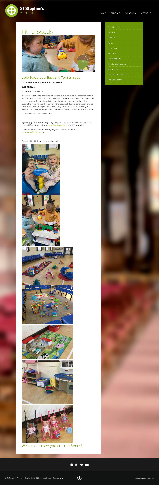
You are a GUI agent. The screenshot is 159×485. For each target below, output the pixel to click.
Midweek (112, 32)
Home (103, 13)
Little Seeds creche (56, 125)
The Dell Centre (115, 79)
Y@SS (110, 43)
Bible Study (113, 53)
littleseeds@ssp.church (32, 132)
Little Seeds (113, 48)
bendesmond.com (147, 478)
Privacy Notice (45, 478)
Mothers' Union (114, 69)
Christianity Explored (117, 64)
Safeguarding (58, 478)
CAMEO (111, 37)
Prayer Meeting (115, 58)
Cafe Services (114, 27)
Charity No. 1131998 (32, 478)
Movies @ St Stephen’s (118, 74)
